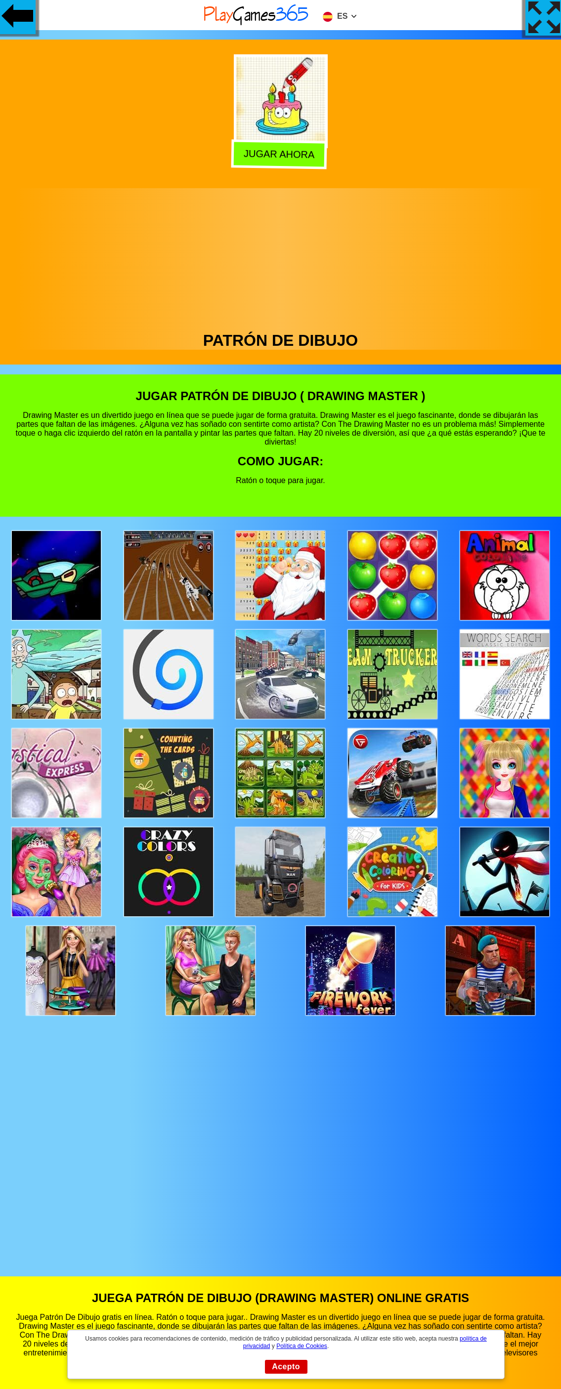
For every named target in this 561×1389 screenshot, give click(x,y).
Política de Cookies (301, 1346)
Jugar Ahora (281, 153)
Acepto (286, 1366)
